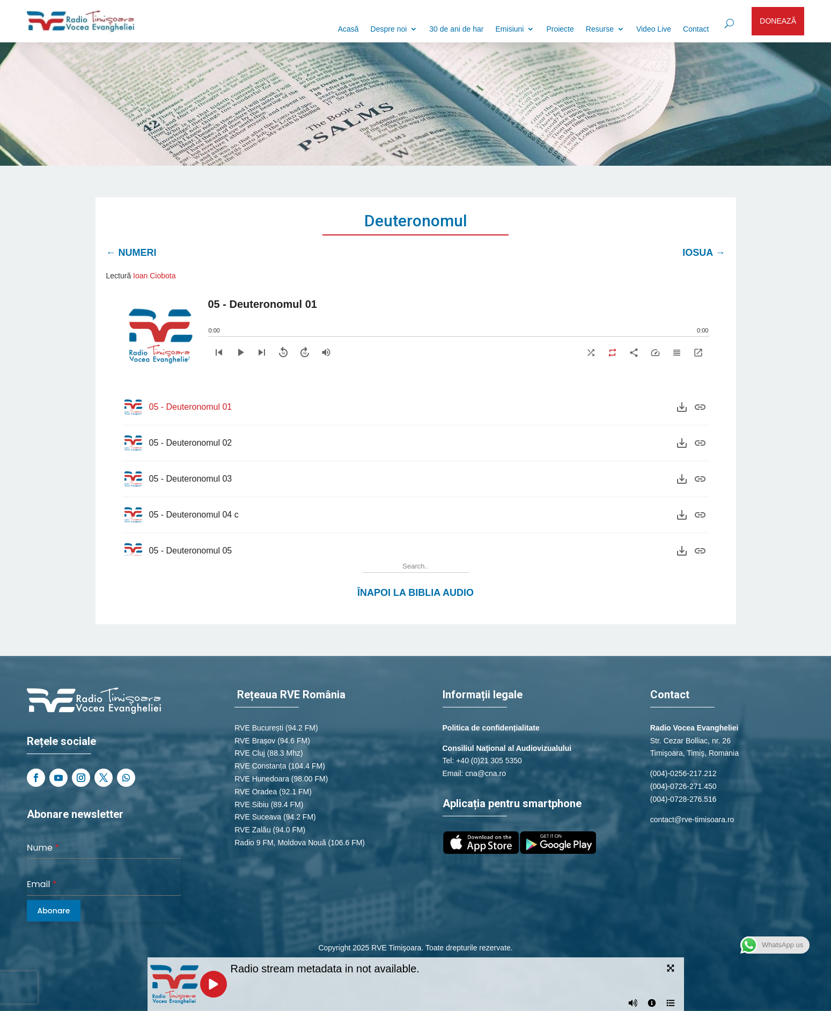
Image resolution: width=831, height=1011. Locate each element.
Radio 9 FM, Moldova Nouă (280, 842)
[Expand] (698, 352)
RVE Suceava (257, 817)
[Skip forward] (304, 352)
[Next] (262, 352)
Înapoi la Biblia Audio (415, 592)
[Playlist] (677, 352)
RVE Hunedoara (261, 778)
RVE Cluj (249, 753)
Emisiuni (510, 29)
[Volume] (326, 352)
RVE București (258, 728)
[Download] (681, 407)
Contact (696, 29)
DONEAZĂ (778, 21)
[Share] (634, 352)
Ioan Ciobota (154, 275)
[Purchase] (700, 407)
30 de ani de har (456, 29)
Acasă (348, 29)
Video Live (653, 29)
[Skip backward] (283, 352)
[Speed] (655, 352)
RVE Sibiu (251, 804)
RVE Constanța (260, 766)
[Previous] (219, 352)
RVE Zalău (252, 829)
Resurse (600, 29)
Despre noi (389, 29)
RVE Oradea (255, 791)
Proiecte (559, 29)
